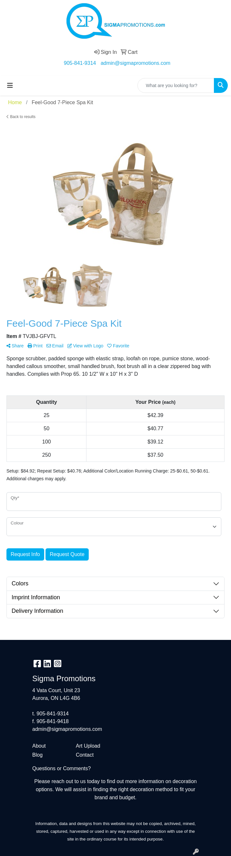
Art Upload (88, 746)
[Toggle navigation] (10, 85)
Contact (85, 755)
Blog (37, 755)
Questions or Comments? (61, 768)
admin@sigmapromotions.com (135, 63)
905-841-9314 (80, 63)
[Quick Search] (175, 85)
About (39, 746)
